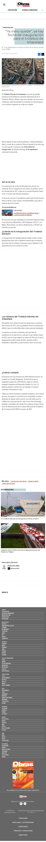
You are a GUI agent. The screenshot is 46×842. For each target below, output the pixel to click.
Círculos (4, 722)
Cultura (4, 730)
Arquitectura (5, 617)
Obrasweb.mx (25, 803)
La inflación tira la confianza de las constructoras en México (26, 214)
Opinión (4, 653)
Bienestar (4, 753)
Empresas (4, 624)
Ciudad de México (34, 481)
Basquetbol (5, 665)
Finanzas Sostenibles (7, 697)
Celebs (3, 738)
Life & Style (5, 674)
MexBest (5, 744)
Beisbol (4, 661)
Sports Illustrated (7, 658)
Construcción (12, 10)
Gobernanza (5, 694)
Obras (4, 610)
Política (4, 642)
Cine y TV (4, 681)
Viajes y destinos (6, 749)
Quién (4, 717)
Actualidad (4, 708)
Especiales (4, 714)
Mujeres (4, 636)
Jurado (3, 756)
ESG (3, 635)
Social (3, 692)
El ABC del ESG (5, 701)
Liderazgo (4, 710)
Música (3, 683)
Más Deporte (5, 667)
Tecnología (4, 631)
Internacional (5, 629)
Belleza (3, 726)
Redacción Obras (13, 566)
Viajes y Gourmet (6, 685)
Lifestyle (4, 669)
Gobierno (4, 643)
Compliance (23, 826)
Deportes (4, 679)
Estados (4, 651)
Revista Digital (5, 671)
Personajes (4, 751)
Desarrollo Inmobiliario (29, 10)
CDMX (3, 649)
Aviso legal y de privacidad (23, 822)
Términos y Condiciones (23, 831)
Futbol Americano (6, 663)
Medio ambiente (5, 690)
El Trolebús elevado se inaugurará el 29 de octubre (19, 519)
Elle (3, 733)
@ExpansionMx (14, 568)
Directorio (23, 835)
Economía (4, 627)
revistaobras (21, 803)
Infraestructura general (19, 481)
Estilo (3, 676)
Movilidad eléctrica (9, 483)
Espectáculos (5, 719)
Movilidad (4, 696)
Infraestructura (8, 27)
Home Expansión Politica (8, 625)
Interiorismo (5, 619)
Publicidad (23, 818)
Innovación (4, 699)
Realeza (3, 721)
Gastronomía (5, 745)
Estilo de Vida (5, 755)
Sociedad (4, 654)
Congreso (4, 647)
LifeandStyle (5, 638)
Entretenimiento (6, 678)
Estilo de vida (5, 740)
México (3, 645)
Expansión (5, 622)
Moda (3, 724)
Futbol (3, 660)
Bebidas (4, 747)
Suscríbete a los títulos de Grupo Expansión (23, 790)
